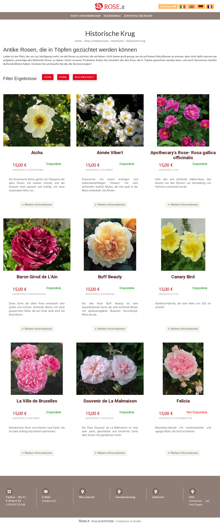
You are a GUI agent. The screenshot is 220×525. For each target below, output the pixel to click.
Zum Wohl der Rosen (138, 15)
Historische (117, 40)
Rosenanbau (112, 15)
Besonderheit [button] (85, 77)
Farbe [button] (63, 77)
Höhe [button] (47, 77)
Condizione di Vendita (128, 521)
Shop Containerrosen (86, 15)
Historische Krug (135, 40)
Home (78, 40)
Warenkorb (168, 6)
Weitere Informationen (37, 204)
